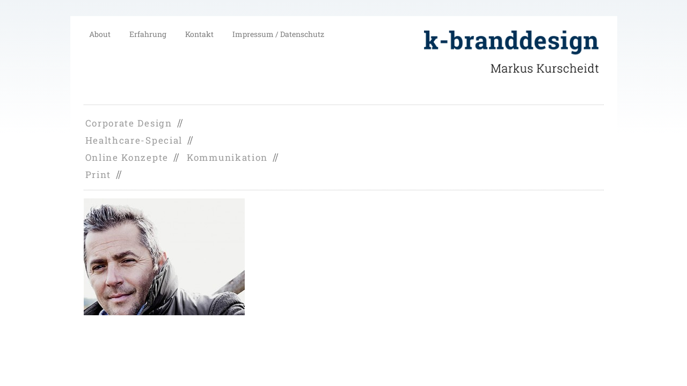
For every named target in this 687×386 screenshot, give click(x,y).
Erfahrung (147, 34)
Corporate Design (128, 123)
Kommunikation (227, 157)
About (100, 34)
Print (98, 174)
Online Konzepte (127, 157)
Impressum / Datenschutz (278, 34)
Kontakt (199, 34)
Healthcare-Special (134, 140)
